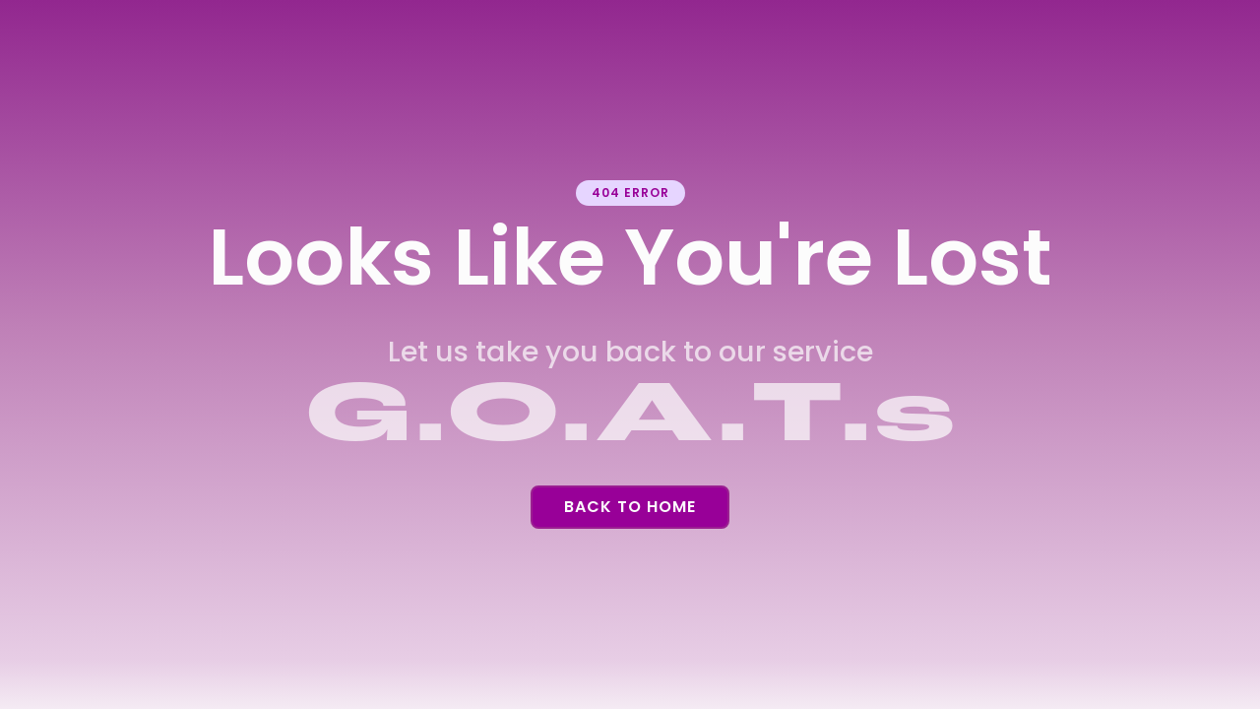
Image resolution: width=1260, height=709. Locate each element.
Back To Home (630, 506)
